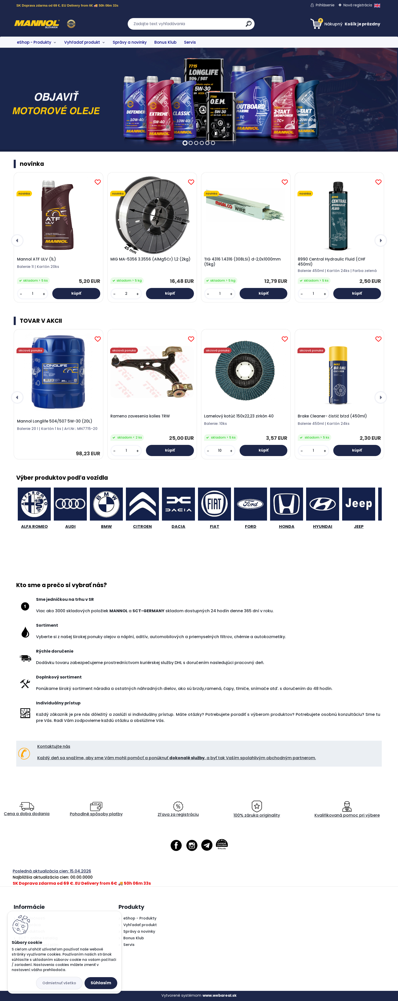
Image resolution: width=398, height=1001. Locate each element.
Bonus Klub (165, 42)
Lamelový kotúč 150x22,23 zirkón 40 (239, 416)
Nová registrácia (357, 5)
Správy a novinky (130, 42)
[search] (249, 26)
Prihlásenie (325, 5)
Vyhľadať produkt (82, 42)
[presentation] (17, 240)
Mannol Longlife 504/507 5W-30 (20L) (54, 421)
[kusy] (32, 293)
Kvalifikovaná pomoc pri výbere (347, 809)
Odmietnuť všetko (59, 983)
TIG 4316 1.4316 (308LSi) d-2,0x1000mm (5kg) (242, 262)
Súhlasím (101, 983)
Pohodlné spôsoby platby (96, 809)
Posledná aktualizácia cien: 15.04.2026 (52, 871)
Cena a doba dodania (26, 809)
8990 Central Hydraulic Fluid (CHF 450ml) (332, 262)
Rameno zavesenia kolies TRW (140, 416)
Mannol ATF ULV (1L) (36, 259)
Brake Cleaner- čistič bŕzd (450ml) (332, 416)
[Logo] (45, 24)
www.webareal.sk (220, 995)
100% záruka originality (257, 809)
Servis (190, 42)
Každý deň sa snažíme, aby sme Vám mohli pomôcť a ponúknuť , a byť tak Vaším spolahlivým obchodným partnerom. (176, 758)
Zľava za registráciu (178, 809)
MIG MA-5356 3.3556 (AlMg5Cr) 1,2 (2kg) (150, 259)
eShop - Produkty (34, 42)
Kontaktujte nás (53, 746)
